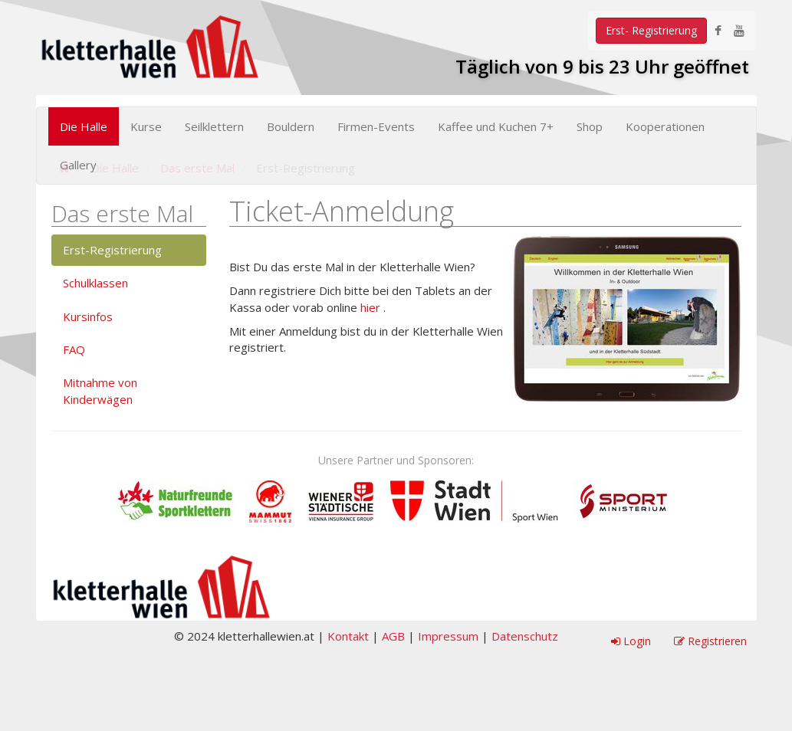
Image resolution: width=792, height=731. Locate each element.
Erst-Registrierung (112, 249)
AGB (393, 636)
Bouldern (290, 126)
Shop (590, 126)
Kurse (146, 126)
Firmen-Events (376, 126)
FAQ (74, 349)
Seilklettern (214, 126)
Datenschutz (524, 636)
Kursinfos (88, 316)
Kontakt (348, 636)
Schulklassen (95, 282)
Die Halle (83, 126)
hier (370, 307)
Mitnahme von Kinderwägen (100, 390)
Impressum (448, 636)
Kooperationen (665, 126)
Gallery (78, 164)
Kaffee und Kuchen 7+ (496, 126)
